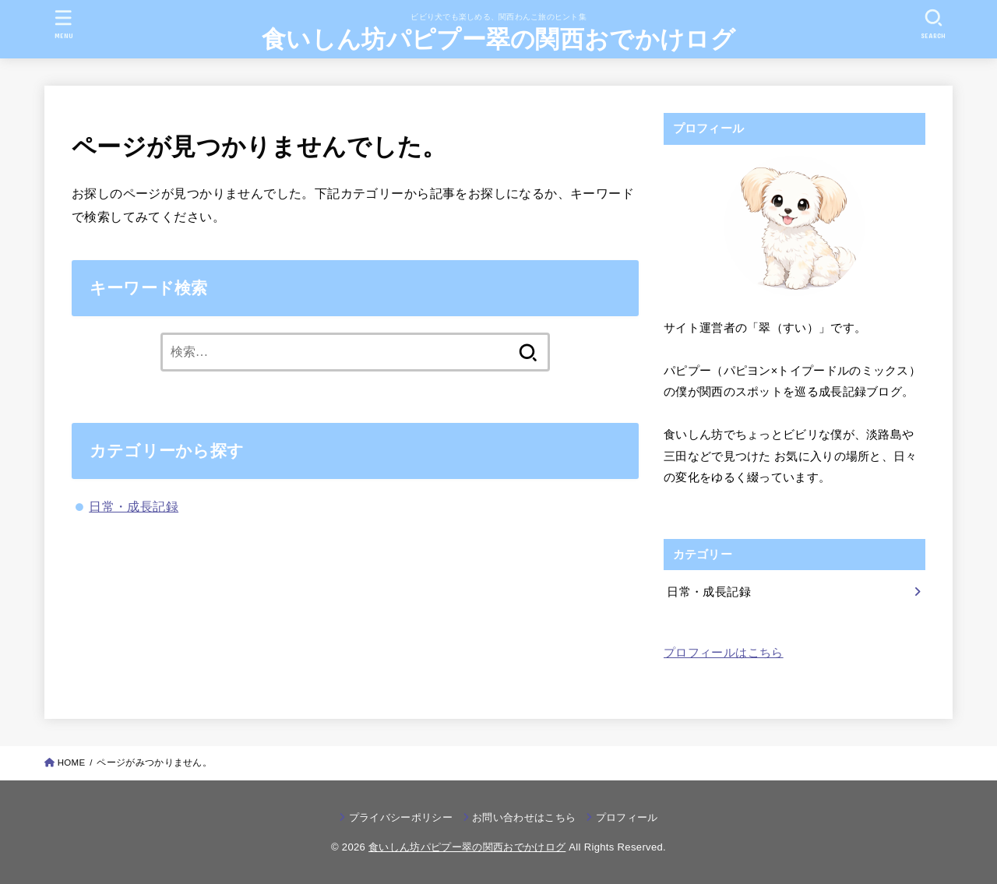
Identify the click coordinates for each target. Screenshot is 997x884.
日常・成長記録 (133, 506)
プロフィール (627, 817)
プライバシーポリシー (401, 817)
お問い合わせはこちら (524, 817)
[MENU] (64, 24)
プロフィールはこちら (724, 652)
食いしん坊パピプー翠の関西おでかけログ (498, 39)
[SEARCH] (933, 24)
